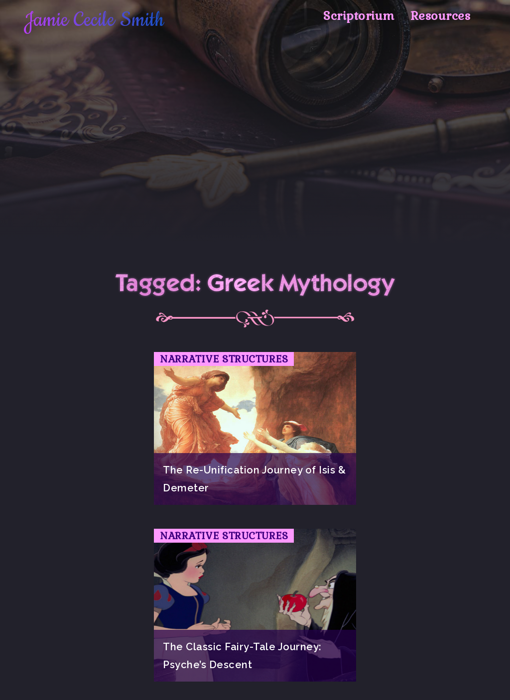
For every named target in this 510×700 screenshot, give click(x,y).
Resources (440, 15)
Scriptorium (358, 15)
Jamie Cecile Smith (94, 20)
